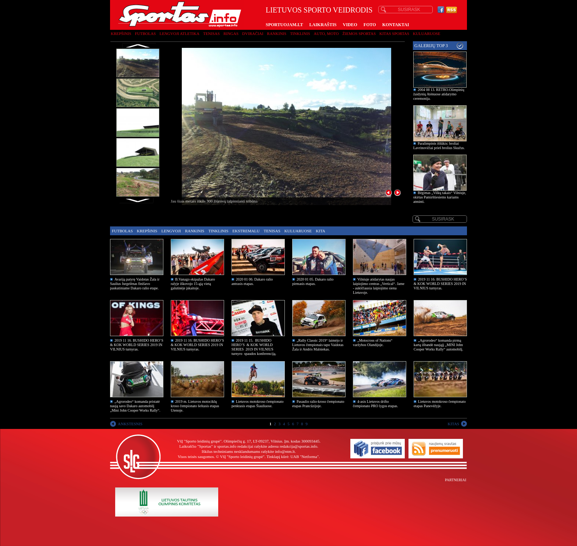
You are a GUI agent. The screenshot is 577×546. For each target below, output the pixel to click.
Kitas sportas (394, 33)
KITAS (453, 424)
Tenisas (211, 33)
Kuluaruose (426, 33)
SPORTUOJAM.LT (284, 24)
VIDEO (350, 24)
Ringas (230, 33)
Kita (320, 231)
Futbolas (145, 33)
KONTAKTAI (395, 24)
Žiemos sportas (359, 33)
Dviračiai (252, 33)
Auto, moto (326, 33)
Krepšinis (121, 33)
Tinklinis (300, 33)
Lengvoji (171, 231)
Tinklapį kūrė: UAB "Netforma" (292, 456)
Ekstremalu (246, 231)
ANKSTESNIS (130, 424)
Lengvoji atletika (179, 33)
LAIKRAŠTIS (322, 24)
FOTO (370, 24)
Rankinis (277, 33)
